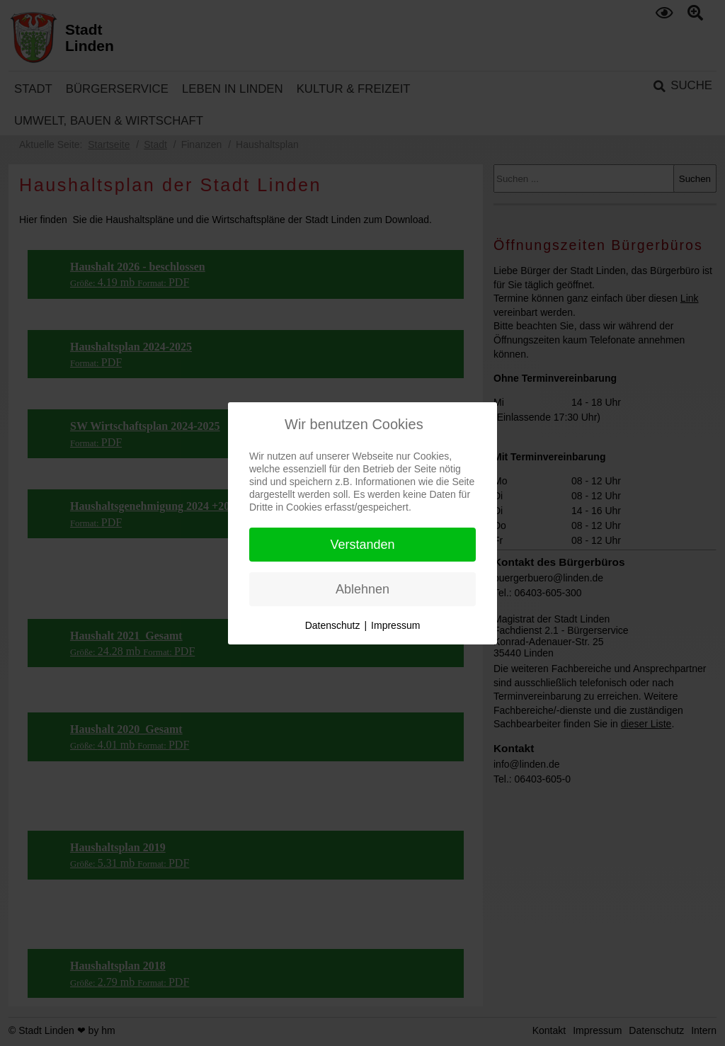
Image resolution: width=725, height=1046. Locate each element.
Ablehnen (362, 589)
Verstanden (362, 545)
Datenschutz (332, 625)
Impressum (395, 625)
